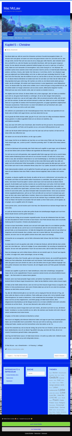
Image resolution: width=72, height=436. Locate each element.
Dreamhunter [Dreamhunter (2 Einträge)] (62, 373)
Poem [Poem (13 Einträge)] (56, 400)
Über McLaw (18, 38)
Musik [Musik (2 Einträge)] (63, 397)
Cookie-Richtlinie (29, 433)
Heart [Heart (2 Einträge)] (53, 382)
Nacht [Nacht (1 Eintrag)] (50, 400)
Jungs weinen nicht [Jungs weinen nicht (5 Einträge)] (56, 385)
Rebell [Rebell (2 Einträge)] (56, 403)
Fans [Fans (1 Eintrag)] (59, 375)
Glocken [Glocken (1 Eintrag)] (51, 380)
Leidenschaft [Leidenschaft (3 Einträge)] (53, 390)
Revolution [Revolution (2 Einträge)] (52, 405)
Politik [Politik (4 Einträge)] (62, 400)
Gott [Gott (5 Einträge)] (58, 380)
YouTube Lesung (8, 38)
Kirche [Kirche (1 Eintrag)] (50, 387)
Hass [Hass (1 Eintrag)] (50, 382)
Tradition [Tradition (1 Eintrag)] (58, 412)
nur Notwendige (36, 429)
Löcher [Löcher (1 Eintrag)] (59, 397)
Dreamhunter (14, 50)
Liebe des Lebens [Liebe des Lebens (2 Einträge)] (54, 393)
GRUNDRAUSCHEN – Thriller (23, 34)
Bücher (10, 34)
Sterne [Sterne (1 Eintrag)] (53, 412)
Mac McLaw (12, 8)
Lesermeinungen (39, 34)
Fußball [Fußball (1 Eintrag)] (62, 375)
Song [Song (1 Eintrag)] (50, 412)
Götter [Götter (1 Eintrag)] (62, 380)
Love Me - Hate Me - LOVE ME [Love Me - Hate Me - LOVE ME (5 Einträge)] (57, 396)
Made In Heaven (60, 355)
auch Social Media (36, 424)
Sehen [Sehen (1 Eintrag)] (54, 409)
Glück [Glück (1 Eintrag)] (55, 380)
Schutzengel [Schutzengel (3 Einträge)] (60, 405)
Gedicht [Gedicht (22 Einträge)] (53, 377)
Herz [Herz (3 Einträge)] (61, 382)
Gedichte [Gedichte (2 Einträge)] (61, 378)
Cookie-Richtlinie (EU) (12, 375)
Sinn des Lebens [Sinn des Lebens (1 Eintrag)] (60, 409)
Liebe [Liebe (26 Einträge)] (61, 389)
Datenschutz (37, 433)
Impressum (44, 433)
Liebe (22, 349)
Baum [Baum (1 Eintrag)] (50, 372)
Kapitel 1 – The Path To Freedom (16, 355)
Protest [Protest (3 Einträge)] (51, 403)
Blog (61, 34)
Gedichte (48, 34)
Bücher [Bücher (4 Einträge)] (55, 373)
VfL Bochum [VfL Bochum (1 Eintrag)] (63, 412)
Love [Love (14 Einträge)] (62, 392)
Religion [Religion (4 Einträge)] (62, 403)
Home (4, 34)
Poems (55, 34)
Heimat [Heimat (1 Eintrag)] (58, 382)
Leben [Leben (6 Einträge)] (55, 387)
